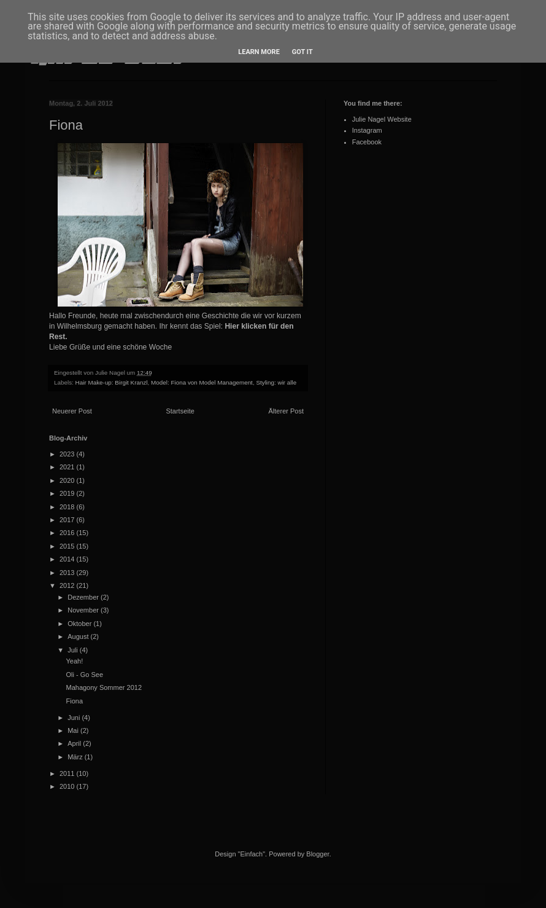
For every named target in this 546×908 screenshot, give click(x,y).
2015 (68, 546)
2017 (68, 519)
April (75, 743)
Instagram (367, 130)
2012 (68, 585)
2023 (68, 454)
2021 (68, 467)
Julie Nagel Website (382, 119)
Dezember (84, 597)
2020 (68, 480)
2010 (68, 786)
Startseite (180, 411)
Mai (73, 730)
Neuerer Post (72, 411)
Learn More (259, 52)
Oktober (80, 623)
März (76, 757)
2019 (68, 493)
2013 (68, 572)
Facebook (367, 142)
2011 (68, 773)
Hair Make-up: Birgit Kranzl (111, 382)
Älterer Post (286, 411)
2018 (68, 507)
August (78, 636)
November (84, 610)
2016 (68, 532)
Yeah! (74, 661)
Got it (302, 52)
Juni (74, 717)
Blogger (317, 854)
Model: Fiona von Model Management (202, 382)
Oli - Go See (84, 674)
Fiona (74, 701)
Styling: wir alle (276, 382)
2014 (68, 559)
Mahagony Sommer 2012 (104, 687)
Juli (73, 650)
